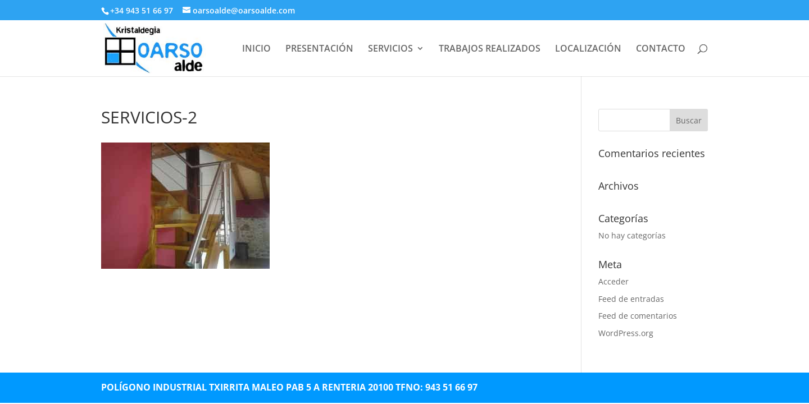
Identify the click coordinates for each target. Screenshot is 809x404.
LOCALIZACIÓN (588, 49)
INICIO (256, 49)
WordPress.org (625, 333)
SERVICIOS (390, 49)
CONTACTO (660, 49)
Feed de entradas (631, 298)
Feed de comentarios (637, 315)
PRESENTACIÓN (319, 49)
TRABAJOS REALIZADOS (489, 49)
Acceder (613, 281)
